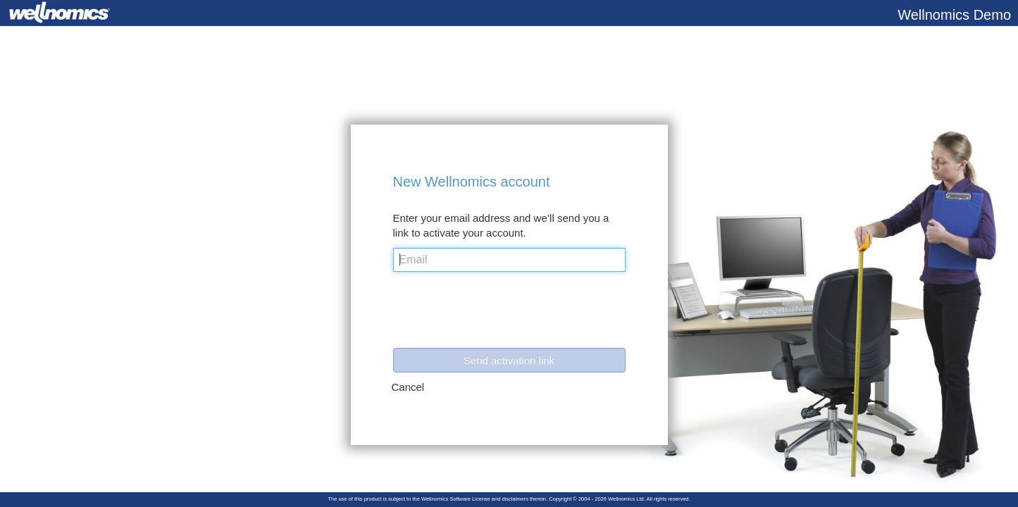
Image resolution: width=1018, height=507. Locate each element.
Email (413, 259)
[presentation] (500, 313)
